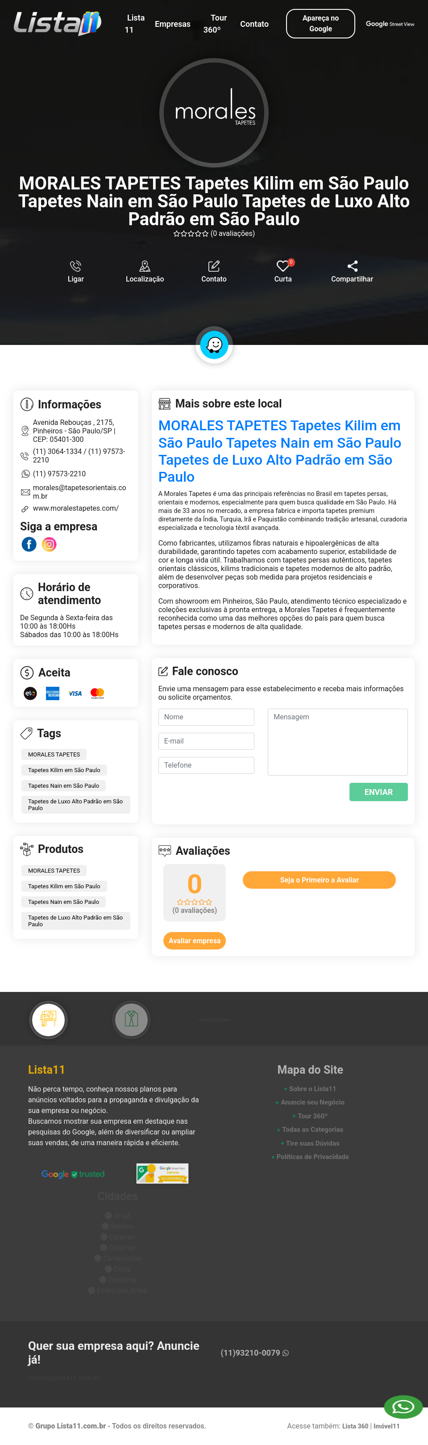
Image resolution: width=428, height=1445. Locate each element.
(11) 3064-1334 (58, 451)
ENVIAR (379, 792)
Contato (254, 24)
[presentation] (322, 797)
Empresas (173, 24)
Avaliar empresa (194, 941)
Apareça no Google (321, 23)
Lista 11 (135, 23)
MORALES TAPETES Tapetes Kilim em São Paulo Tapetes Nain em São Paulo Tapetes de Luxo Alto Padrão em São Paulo (280, 451)
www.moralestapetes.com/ (76, 508)
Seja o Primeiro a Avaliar (319, 880)
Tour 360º (215, 23)
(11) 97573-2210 (59, 474)
